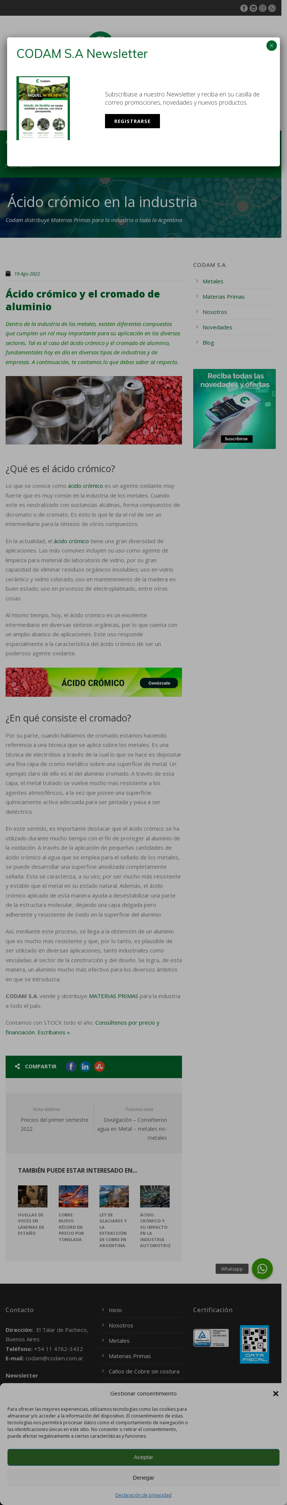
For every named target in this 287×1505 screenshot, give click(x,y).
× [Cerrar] (271, 45)
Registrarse (132, 121)
